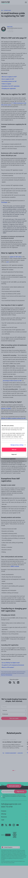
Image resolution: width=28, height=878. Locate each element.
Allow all (14, 449)
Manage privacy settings (17, 445)
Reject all (14, 454)
